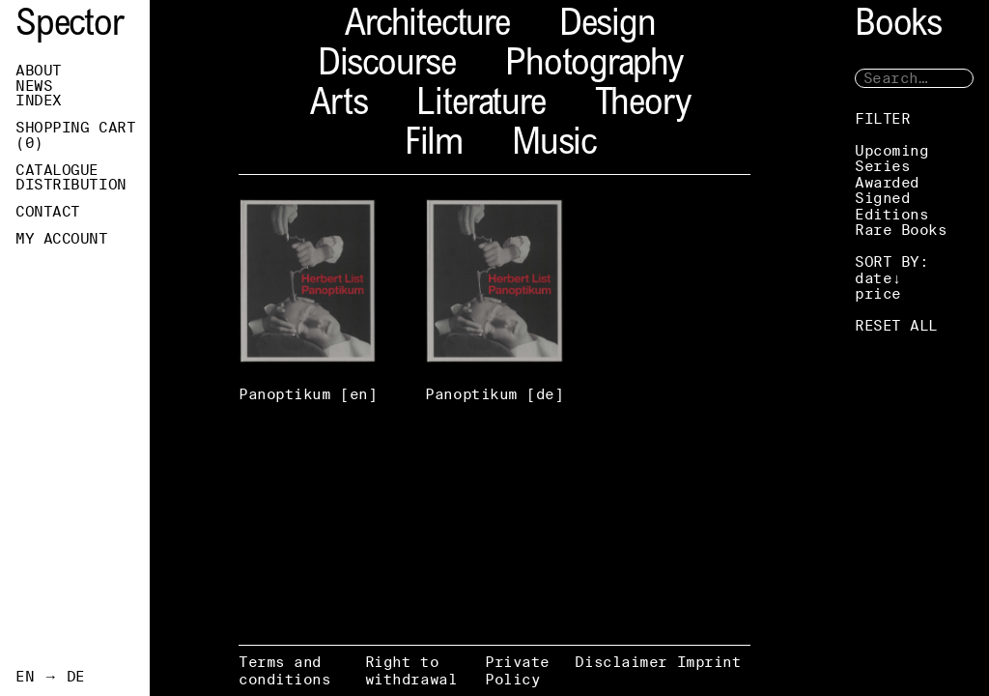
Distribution (71, 184)
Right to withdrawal (411, 670)
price (878, 293)
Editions (891, 214)
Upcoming (891, 150)
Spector (69, 26)
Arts (338, 106)
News (33, 86)
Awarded (887, 182)
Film (434, 145)
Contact (47, 211)
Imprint (709, 661)
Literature (480, 106)
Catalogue (57, 170)
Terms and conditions (285, 670)
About (38, 70)
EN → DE (50, 676)
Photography (594, 66)
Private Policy (517, 670)
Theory (643, 106)
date (873, 278)
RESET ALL (896, 325)
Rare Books (901, 229)
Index (38, 100)
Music (554, 145)
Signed (882, 197)
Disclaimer (621, 661)
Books (898, 26)
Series (882, 166)
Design (607, 26)
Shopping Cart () (75, 135)
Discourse (387, 66)
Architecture (427, 26)
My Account (61, 238)
